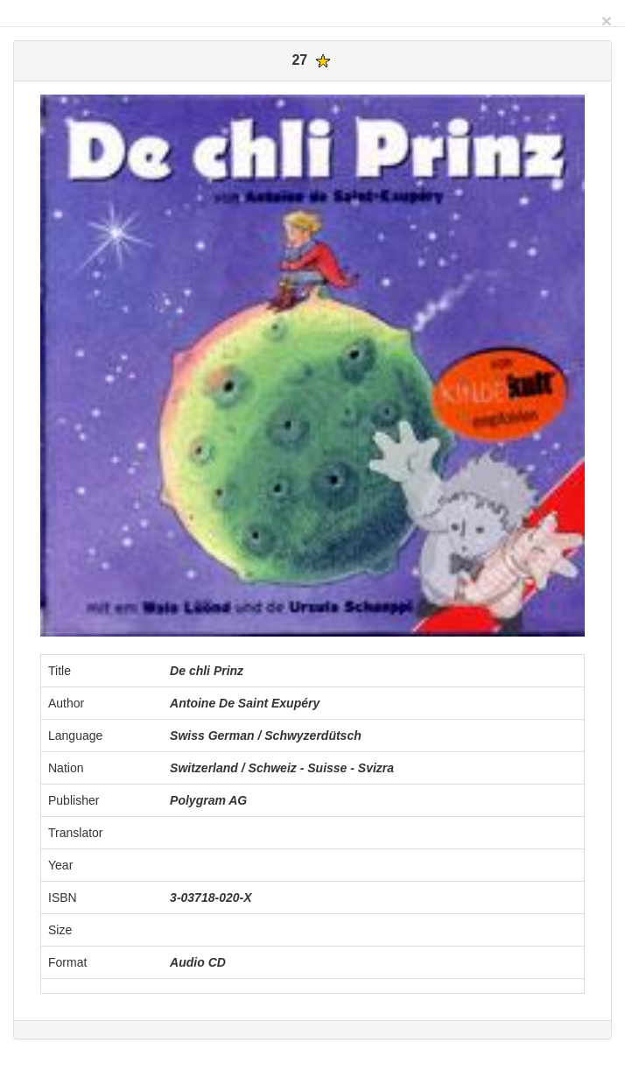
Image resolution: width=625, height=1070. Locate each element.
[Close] (606, 20)
